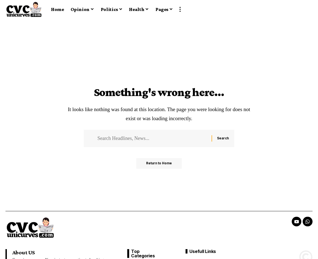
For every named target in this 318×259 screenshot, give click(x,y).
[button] (180, 9)
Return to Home (159, 164)
